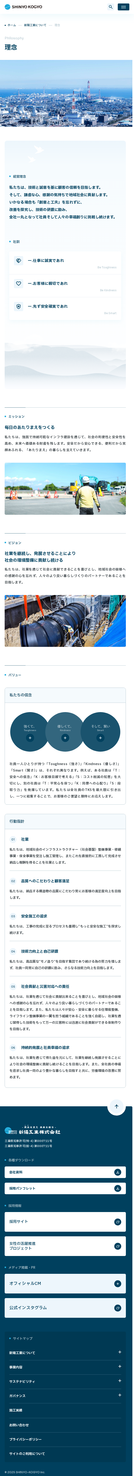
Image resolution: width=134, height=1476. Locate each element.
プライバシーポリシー (25, 1439)
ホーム (12, 25)
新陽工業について (35, 25)
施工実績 (15, 1410)
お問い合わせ (19, 1425)
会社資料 (16, 1172)
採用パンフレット (22, 1188)
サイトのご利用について (27, 1453)
